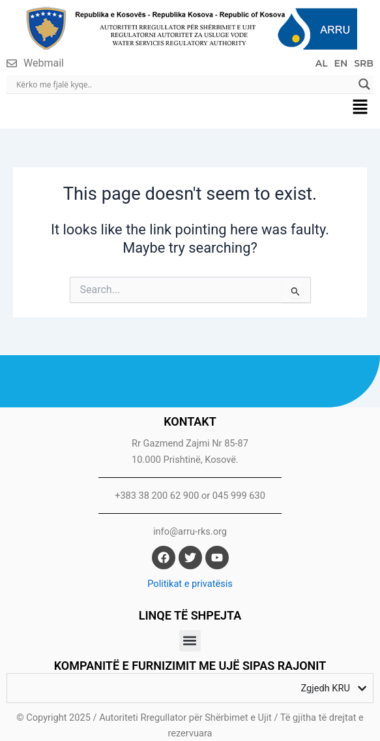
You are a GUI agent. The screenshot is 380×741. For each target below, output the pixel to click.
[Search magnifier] (364, 84)
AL (321, 63)
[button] (360, 107)
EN (341, 63)
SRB (363, 63)
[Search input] (184, 84)
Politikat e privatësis (190, 584)
